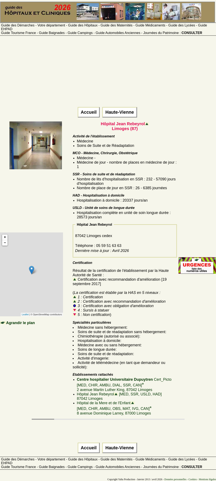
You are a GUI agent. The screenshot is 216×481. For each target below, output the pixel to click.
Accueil (89, 112)
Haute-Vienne (119, 112)
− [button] (5, 242)
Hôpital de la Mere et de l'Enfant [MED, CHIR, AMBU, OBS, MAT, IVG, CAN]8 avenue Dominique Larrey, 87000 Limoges (114, 408)
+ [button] (5, 237)
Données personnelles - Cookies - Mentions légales (190, 479)
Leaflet (25, 314)
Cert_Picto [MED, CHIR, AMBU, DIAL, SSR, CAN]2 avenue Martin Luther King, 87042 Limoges (124, 384)
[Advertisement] (107, 73)
